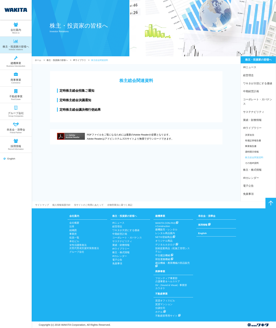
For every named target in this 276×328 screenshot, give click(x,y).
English (9, 160)
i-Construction (162, 226)
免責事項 (248, 193)
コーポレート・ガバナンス (257, 101)
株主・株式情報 (252, 169)
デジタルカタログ (166, 244)
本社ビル (74, 241)
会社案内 (16, 28)
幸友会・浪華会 (16, 128)
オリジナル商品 (163, 240)
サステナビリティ (253, 111)
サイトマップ (42, 205)
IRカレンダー (251, 177)
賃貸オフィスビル (165, 300)
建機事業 (16, 61)
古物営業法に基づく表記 (125, 205)
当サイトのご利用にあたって (92, 205)
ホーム (38, 60)
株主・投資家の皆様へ (16, 45)
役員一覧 (74, 237)
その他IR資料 (252, 163)
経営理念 (248, 75)
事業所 (73, 234)
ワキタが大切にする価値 (257, 83)
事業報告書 (251, 146)
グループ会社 (16, 111)
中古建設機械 (164, 255)
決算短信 (250, 134)
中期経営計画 (251, 91)
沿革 (71, 226)
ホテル (160, 312)
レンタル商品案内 (165, 233)
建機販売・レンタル (166, 229)
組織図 (73, 230)
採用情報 (16, 144)
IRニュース (249, 67)
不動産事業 (16, 95)
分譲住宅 (160, 308)
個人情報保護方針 (63, 205)
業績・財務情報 (252, 119)
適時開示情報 (252, 151)
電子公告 (248, 185)
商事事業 (16, 78)
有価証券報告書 (253, 140)
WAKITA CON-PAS (166, 223)
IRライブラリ (79, 60)
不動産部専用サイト (168, 315)
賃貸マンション (163, 304)
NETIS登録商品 (165, 237)
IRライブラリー (252, 127)
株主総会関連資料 (255, 157)
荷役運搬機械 (164, 259)
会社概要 (74, 223)
